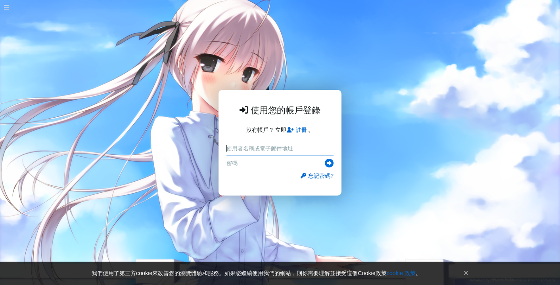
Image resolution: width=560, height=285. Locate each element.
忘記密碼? (317, 176)
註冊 (297, 130)
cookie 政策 (401, 273)
